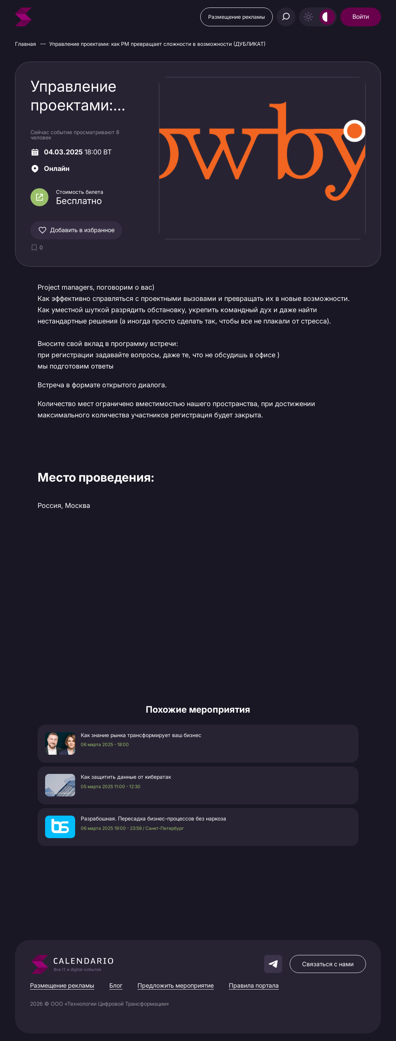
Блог (115, 985)
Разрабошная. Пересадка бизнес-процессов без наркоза (153, 819)
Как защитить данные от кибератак (126, 777)
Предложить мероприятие (176, 985)
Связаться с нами (328, 964)
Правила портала (254, 985)
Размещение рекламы (236, 17)
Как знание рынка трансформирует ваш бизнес (141, 735)
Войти (360, 16)
